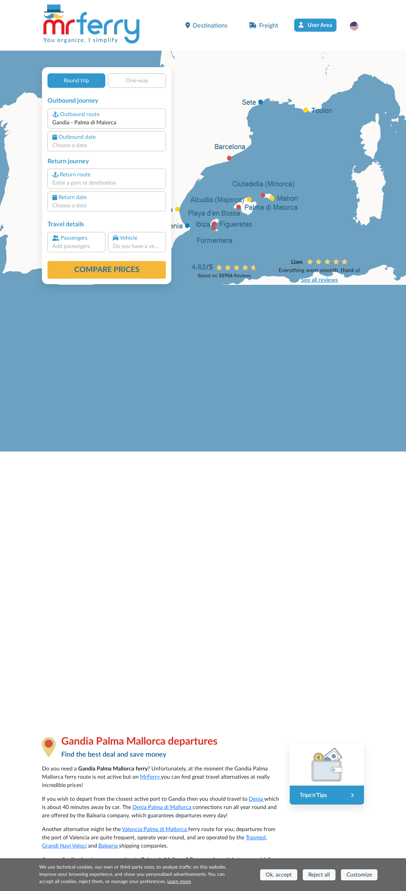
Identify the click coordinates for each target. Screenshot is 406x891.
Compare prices (106, 269)
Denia (256, 799)
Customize (359, 875)
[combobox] (106, 122)
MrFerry (150, 777)
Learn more (179, 881)
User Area (315, 25)
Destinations (206, 25)
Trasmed (256, 837)
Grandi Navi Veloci (64, 846)
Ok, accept (279, 875)
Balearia (108, 846)
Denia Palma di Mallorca (162, 807)
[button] (357, 26)
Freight (263, 25)
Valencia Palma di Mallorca (155, 829)
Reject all (319, 875)
